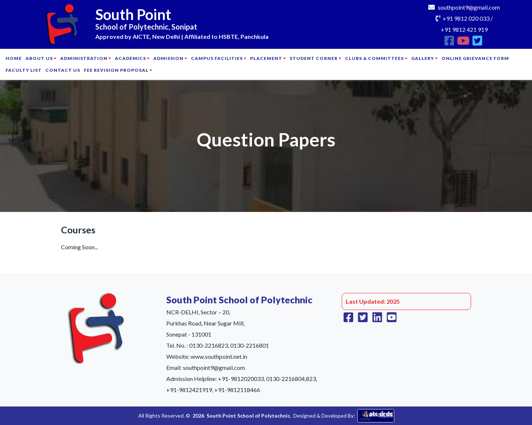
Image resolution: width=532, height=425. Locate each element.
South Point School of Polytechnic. (249, 415)
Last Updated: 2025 (373, 301)
